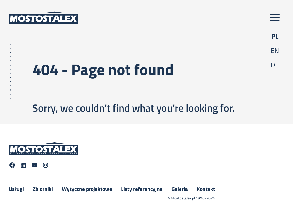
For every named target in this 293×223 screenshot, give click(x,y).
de (275, 65)
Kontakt (206, 189)
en (275, 50)
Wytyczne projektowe (87, 189)
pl (274, 36)
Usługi (16, 189)
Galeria (179, 189)
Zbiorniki (43, 189)
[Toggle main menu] (274, 18)
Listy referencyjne (142, 189)
